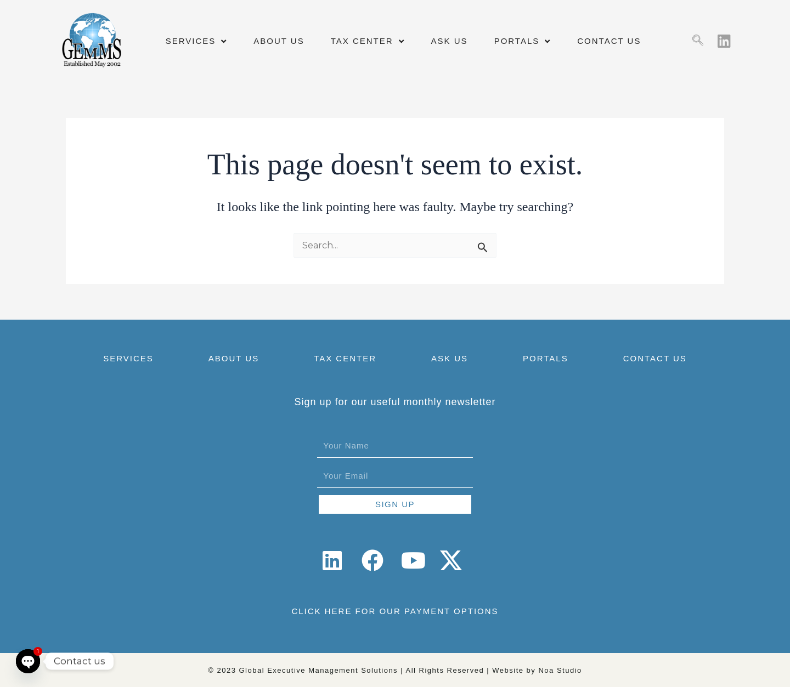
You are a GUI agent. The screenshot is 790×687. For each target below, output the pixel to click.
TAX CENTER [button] (368, 41)
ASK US (449, 41)
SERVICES (128, 358)
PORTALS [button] (522, 41)
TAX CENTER (345, 358)
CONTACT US (609, 41)
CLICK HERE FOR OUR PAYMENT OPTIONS (394, 611)
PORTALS (545, 358)
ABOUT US (278, 41)
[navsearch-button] (698, 41)
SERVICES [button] (197, 41)
